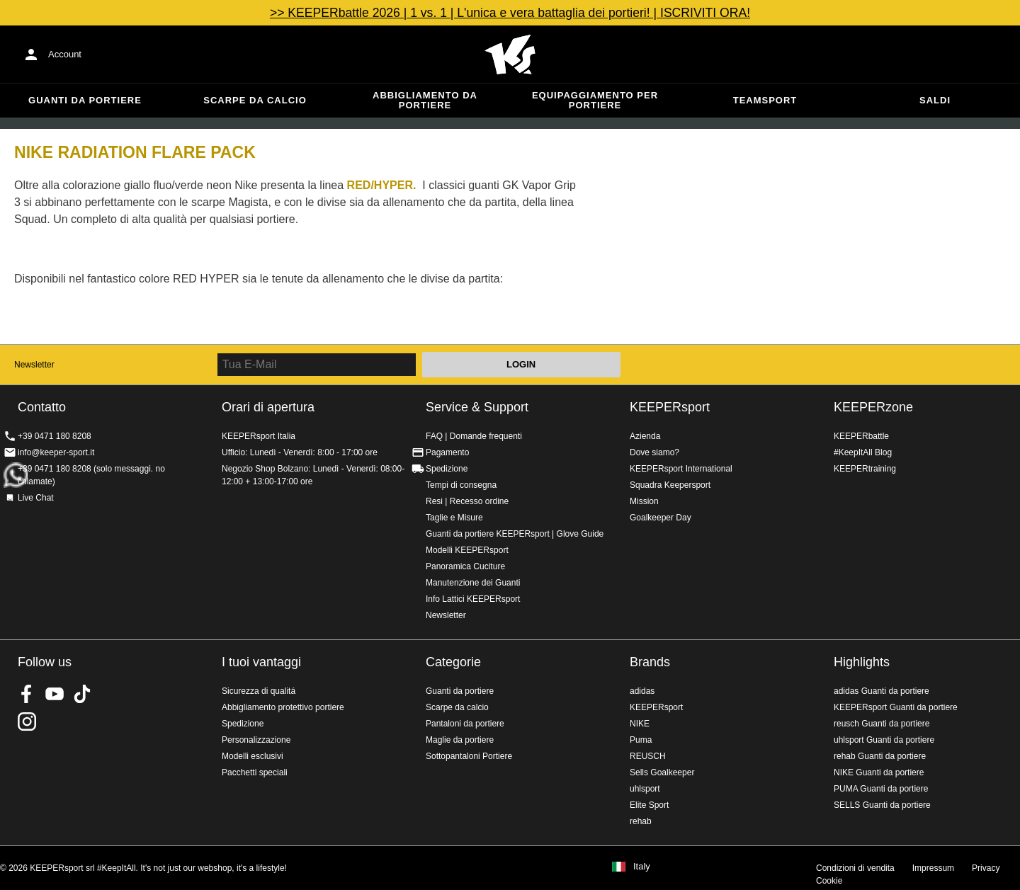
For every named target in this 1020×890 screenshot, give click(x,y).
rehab (641, 821)
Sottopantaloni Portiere (469, 756)
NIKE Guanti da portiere (879, 772)
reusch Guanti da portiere (881, 724)
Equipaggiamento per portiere (595, 100)
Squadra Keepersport (670, 485)
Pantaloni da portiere (465, 724)
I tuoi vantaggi (261, 662)
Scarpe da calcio (255, 100)
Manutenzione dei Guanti (473, 583)
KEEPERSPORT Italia (510, 54)
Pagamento (447, 452)
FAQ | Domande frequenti (474, 436)
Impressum (933, 868)
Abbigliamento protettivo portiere (283, 707)
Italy (641, 867)
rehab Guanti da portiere (880, 756)
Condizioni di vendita (855, 868)
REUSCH (648, 756)
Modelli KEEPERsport (467, 550)
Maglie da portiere (460, 740)
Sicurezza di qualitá (258, 691)
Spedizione (447, 469)
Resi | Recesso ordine (467, 501)
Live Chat (36, 498)
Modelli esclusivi (252, 756)
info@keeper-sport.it (56, 452)
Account (64, 54)
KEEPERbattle (861, 436)
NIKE (640, 724)
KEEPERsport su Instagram (27, 721)
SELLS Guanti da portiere (882, 805)
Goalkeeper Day (660, 518)
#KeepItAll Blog (863, 452)
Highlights (862, 662)
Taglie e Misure (454, 518)
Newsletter (34, 365)
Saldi (935, 100)
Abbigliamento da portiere (425, 100)
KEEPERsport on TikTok (82, 694)
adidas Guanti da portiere (881, 691)
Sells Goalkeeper (662, 772)
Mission (644, 501)
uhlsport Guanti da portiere (884, 740)
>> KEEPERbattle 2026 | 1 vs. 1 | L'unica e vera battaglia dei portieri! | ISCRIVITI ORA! (510, 13)
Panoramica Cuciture (465, 566)
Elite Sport (649, 805)
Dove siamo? (654, 452)
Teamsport (765, 100)
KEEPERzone (873, 407)
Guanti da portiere (85, 100)
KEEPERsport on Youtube (54, 694)
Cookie (829, 881)
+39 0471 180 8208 (54, 436)
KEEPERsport (670, 407)
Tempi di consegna (461, 485)
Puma (641, 740)
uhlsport (645, 789)
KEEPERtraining (865, 469)
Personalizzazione (256, 740)
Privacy (985, 868)
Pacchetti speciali (255, 772)
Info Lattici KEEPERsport (473, 599)
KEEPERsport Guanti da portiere (896, 707)
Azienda (645, 436)
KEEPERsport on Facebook (27, 694)
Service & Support (477, 407)
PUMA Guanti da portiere (881, 789)
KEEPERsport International (681, 469)
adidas (642, 691)
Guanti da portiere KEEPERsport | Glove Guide (515, 534)
